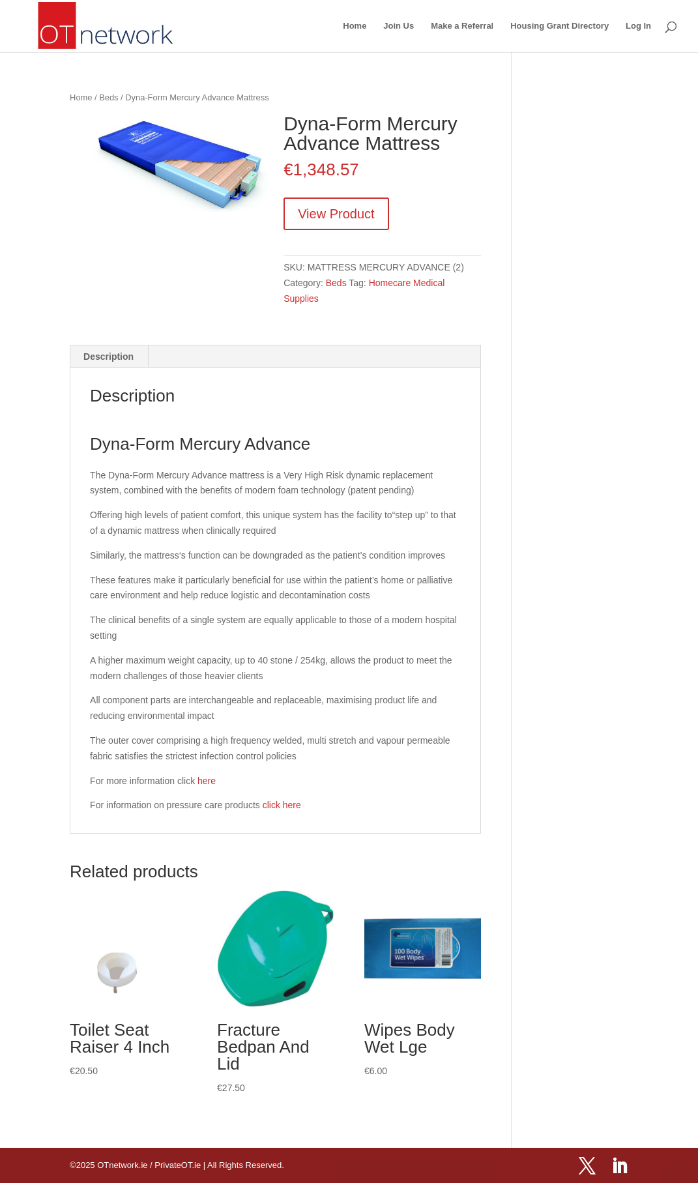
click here (282, 805)
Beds (108, 97)
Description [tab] (108, 356)
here (206, 781)
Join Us (398, 26)
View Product (336, 214)
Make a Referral (462, 26)
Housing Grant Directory (559, 26)
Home (354, 26)
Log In (638, 26)
